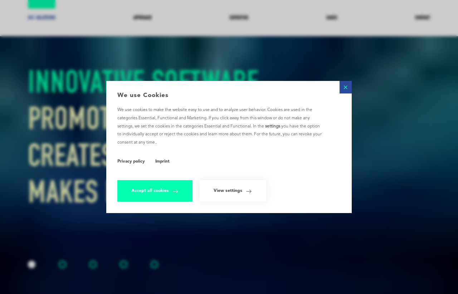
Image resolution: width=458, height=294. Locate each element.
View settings (233, 191)
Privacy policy (131, 161)
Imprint (162, 161)
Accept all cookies (155, 191)
